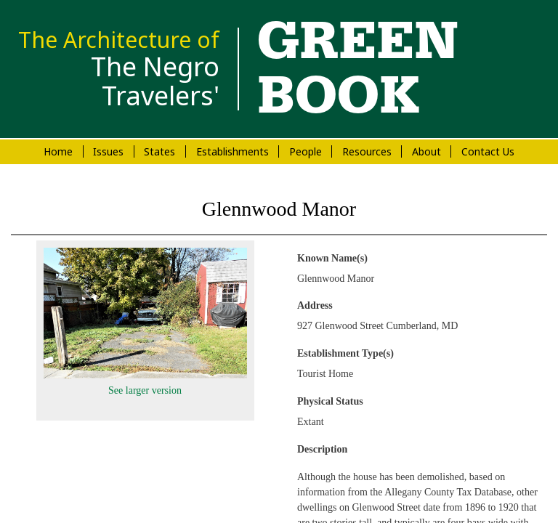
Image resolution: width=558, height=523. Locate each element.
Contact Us (487, 151)
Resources (367, 151)
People (305, 151)
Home (58, 151)
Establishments (232, 151)
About (426, 151)
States (159, 151)
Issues (108, 151)
